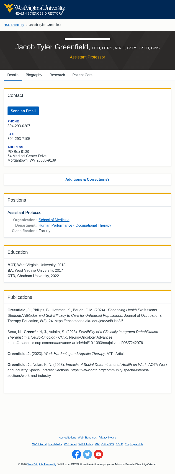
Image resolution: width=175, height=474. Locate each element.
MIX (97, 444)
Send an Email (23, 111)
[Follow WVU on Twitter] (87, 454)
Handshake (55, 444)
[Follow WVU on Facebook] (76, 454)
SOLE (119, 444)
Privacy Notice (107, 437)
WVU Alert (70, 444)
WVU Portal (39, 444)
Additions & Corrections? (87, 179)
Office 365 (107, 444)
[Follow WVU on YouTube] (98, 454)
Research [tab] (57, 75)
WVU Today (86, 444)
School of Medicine (54, 220)
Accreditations (67, 437)
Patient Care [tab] (82, 75)
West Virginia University (41, 464)
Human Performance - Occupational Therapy (75, 225)
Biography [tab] (34, 75)
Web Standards (87, 437)
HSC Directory (14, 25)
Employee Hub (134, 444)
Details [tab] (12, 75)
